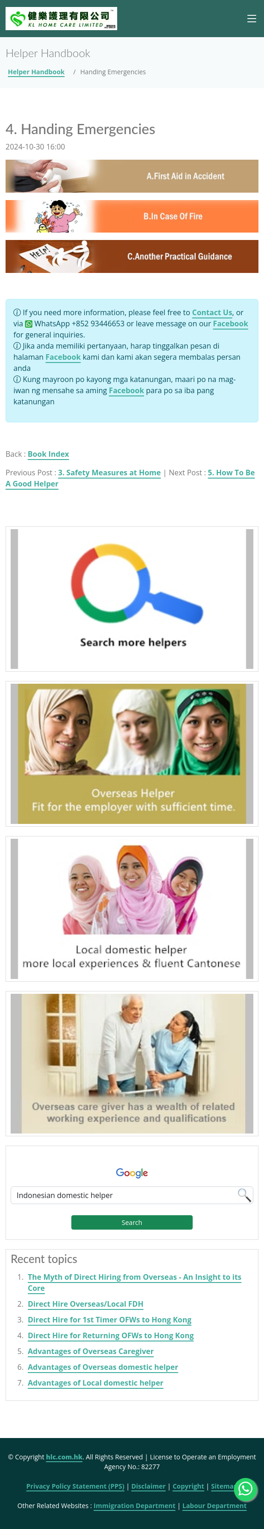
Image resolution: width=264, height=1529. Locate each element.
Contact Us (212, 312)
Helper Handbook (36, 71)
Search (132, 1222)
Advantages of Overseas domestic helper (103, 1367)
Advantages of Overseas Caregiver (91, 1351)
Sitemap (224, 1486)
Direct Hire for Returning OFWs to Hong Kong (111, 1335)
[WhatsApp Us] (245, 1489)
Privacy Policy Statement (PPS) (75, 1486)
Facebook (230, 323)
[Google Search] (132, 1195)
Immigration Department (135, 1505)
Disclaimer (148, 1486)
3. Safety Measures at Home (109, 472)
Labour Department (214, 1505)
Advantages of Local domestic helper (95, 1383)
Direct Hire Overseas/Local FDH (86, 1304)
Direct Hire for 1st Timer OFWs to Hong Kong (109, 1320)
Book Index (48, 454)
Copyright (188, 1486)
